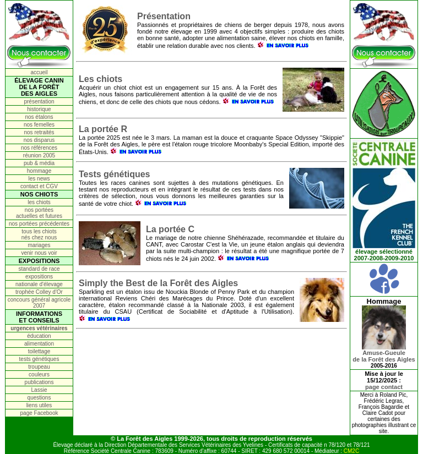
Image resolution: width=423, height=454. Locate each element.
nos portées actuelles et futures (39, 213)
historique (39, 109)
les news (39, 179)
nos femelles (39, 125)
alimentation (39, 344)
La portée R (103, 129)
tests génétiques (39, 359)
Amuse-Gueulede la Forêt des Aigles (383, 353)
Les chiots (100, 79)
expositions (39, 277)
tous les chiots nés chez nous (39, 234)
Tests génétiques (114, 174)
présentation (39, 102)
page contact (384, 387)
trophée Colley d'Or (39, 292)
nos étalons (39, 117)
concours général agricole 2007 (39, 303)
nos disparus (39, 140)
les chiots (39, 202)
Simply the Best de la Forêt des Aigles (158, 283)
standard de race (38, 269)
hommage (39, 171)
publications (39, 382)
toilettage (39, 351)
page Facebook (39, 413)
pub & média (39, 163)
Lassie (39, 390)
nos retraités (39, 132)
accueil (38, 72)
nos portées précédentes (39, 224)
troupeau (39, 367)
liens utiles (39, 405)
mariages (39, 245)
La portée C (170, 229)
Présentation (164, 16)
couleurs (39, 374)
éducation (39, 336)
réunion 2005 (39, 155)
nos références (39, 148)
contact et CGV (39, 186)
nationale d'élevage (39, 284)
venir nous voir (39, 253)
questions (39, 398)
